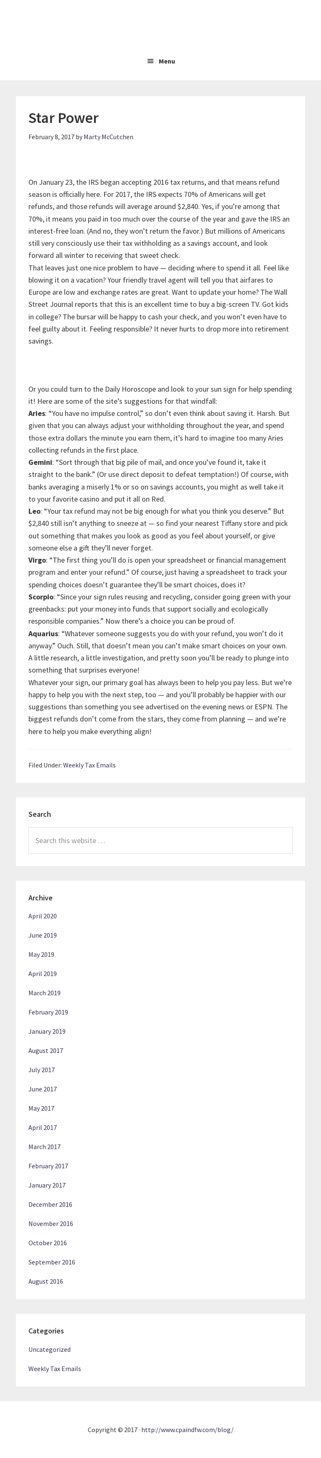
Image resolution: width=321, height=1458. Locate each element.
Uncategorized (49, 1349)
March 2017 (44, 1146)
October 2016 (47, 1243)
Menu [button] (167, 61)
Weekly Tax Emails (89, 765)
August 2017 (45, 1050)
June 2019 (42, 935)
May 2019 (41, 954)
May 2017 (41, 1108)
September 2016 (51, 1262)
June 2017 (42, 1089)
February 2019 (48, 1012)
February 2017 (48, 1166)
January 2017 (47, 1185)
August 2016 (45, 1281)
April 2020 (42, 916)
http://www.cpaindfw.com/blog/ (187, 1429)
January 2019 (47, 1031)
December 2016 (50, 1204)
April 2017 (42, 1127)
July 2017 (41, 1069)
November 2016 (50, 1223)
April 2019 (42, 973)
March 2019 (44, 993)
